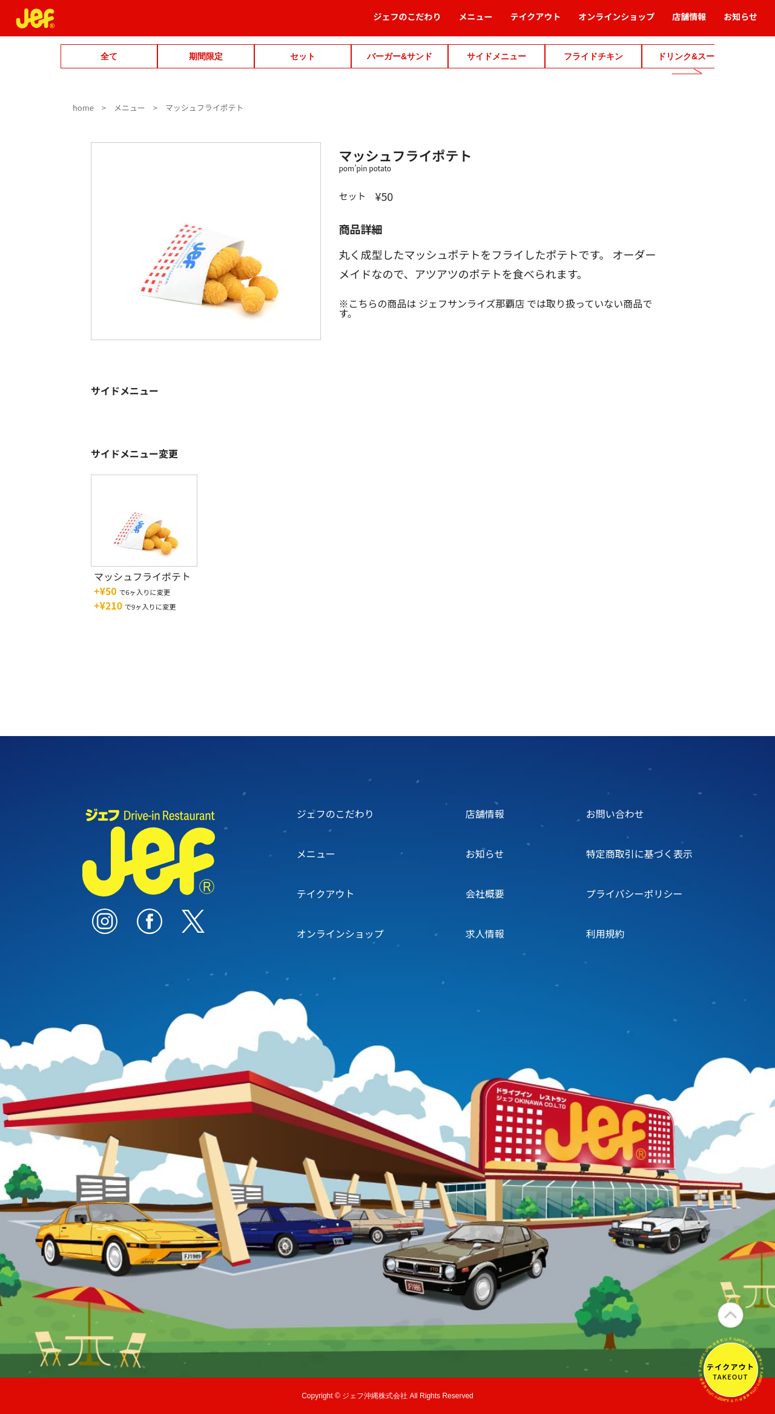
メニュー (476, 22)
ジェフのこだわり (407, 22)
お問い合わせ (615, 813)
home (83, 107)
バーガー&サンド (399, 56)
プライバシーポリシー (634, 893)
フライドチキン (593, 56)
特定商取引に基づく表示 (639, 853)
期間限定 (206, 56)
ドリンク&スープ (690, 56)
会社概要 (485, 893)
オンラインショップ (616, 22)
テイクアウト (535, 22)
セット (302, 56)
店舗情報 (689, 22)
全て (109, 56)
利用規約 (605, 933)
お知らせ (740, 22)
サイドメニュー (496, 56)
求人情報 (485, 933)
